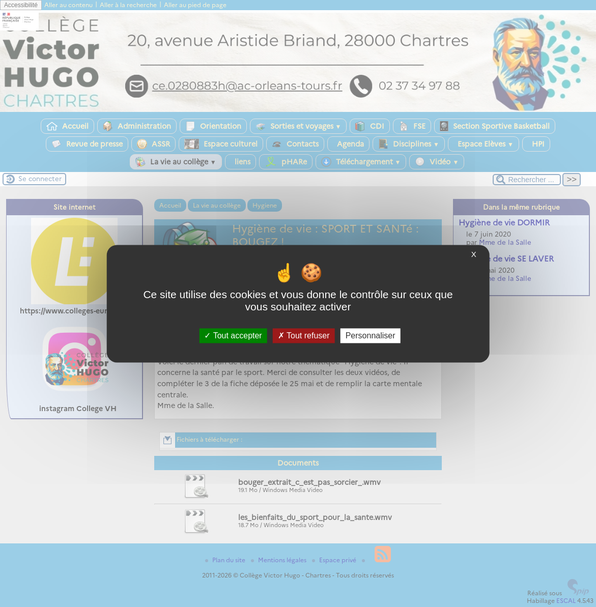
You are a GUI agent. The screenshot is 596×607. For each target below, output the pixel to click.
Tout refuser (304, 335)
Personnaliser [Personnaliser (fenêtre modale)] (370, 335)
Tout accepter (233, 335)
